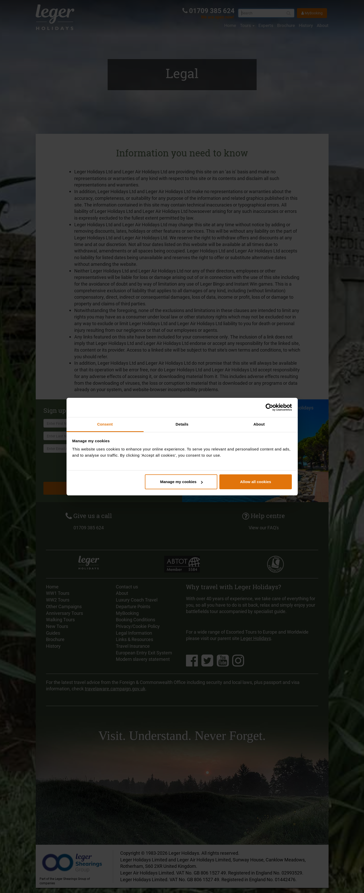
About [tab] (259, 424)
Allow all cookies (255, 482)
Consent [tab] (105, 424)
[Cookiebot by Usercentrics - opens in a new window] (269, 407)
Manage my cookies (181, 482)
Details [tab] (182, 424)
